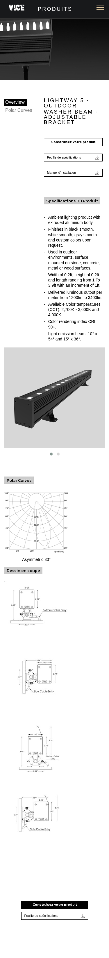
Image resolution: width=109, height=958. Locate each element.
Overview (15, 102)
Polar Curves (18, 110)
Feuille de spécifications (73, 157)
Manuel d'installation (73, 173)
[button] (51, 454)
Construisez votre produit (73, 142)
